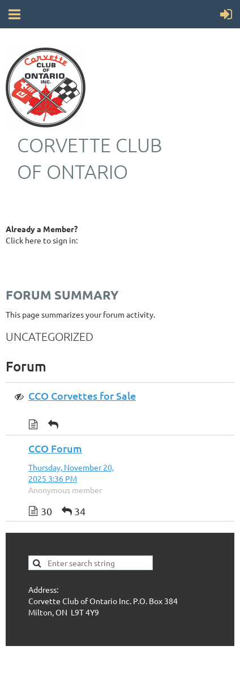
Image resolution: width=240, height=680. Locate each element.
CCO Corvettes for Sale (82, 395)
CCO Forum (55, 448)
